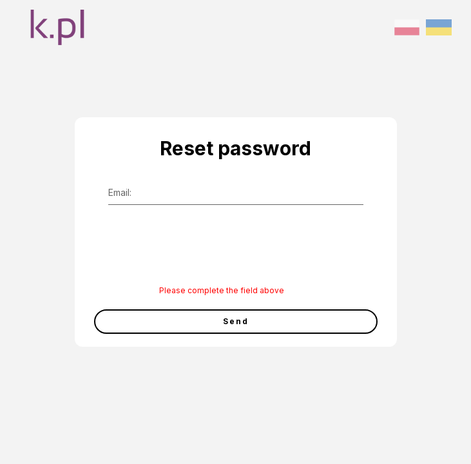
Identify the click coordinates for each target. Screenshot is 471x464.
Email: (119, 192)
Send (236, 321)
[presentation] (196, 253)
